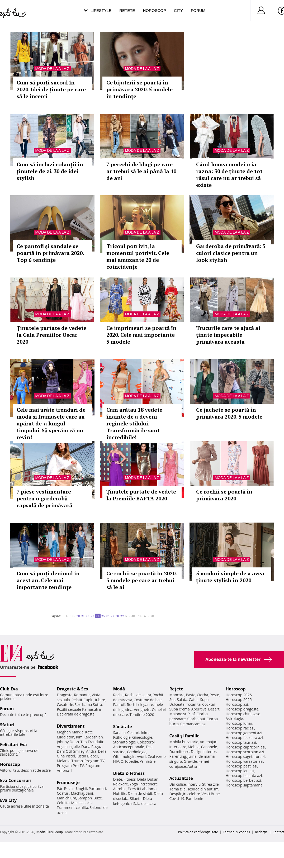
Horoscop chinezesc (243, 713)
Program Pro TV (70, 765)
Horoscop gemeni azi (244, 732)
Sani (89, 793)
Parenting (177, 756)
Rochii (69, 788)
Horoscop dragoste (242, 709)
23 (92, 616)
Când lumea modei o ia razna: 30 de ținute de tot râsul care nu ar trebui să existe (229, 174)
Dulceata (176, 704)
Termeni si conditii (236, 832)
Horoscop (154, 10)
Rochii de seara (138, 694)
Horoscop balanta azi (244, 775)
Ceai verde (157, 756)
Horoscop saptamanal (244, 785)
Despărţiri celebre (184, 793)
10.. (72, 616)
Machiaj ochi (82, 802)
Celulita (63, 802)
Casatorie (65, 704)
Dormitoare (179, 751)
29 (122, 616)
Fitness (130, 779)
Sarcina (119, 732)
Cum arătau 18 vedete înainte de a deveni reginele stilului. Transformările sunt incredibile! (134, 423)
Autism (193, 766)
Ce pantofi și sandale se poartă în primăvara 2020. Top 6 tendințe (50, 253)
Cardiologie (136, 751)
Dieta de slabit (140, 793)
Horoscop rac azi (240, 728)
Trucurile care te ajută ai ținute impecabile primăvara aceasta (228, 334)
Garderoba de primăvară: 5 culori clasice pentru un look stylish (231, 253)
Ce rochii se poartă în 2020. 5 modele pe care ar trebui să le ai (141, 580)
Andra (91, 751)
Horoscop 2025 (239, 699)
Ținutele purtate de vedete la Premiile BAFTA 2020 (141, 495)
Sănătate (122, 726)
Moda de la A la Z (52, 69)
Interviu (194, 784)
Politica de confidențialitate (198, 832)
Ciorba (202, 694)
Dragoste (64, 694)
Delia (102, 751)
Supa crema (179, 709)
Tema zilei (178, 788)
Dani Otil (64, 751)
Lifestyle (101, 10)
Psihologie (122, 737)
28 (117, 616)
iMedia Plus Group (49, 832)
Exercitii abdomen (143, 788)
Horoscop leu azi (240, 770)
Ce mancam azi (193, 723)
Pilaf (191, 713)
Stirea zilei (211, 784)
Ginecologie (142, 737)
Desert (213, 709)
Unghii (81, 788)
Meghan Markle (70, 731)
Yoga (134, 783)
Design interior (203, 751)
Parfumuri (97, 788)
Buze (97, 797)
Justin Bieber (87, 756)
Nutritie (119, 793)
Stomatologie (124, 742)
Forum (198, 10)
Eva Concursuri (15, 780)
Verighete (142, 709)
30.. (127, 616)
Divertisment (70, 726)
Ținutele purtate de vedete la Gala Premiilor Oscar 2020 (51, 334)
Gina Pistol (66, 756)
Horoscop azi (237, 704)
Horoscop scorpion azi (245, 751)
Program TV (94, 760)
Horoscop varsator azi (244, 761)
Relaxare (120, 783)
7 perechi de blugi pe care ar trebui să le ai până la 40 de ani (141, 171)
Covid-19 (176, 798)
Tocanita (193, 704)
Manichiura (66, 797)
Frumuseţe (68, 782)
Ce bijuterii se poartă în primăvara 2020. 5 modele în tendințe (139, 89)
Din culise (177, 784)
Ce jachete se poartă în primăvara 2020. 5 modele (229, 413)
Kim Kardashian (89, 737)
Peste (214, 694)
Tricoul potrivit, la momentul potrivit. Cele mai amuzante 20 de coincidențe (137, 256)
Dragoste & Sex (72, 689)
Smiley (79, 751)
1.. (67, 616)
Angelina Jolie (68, 746)
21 (82, 616)
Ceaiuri (133, 732)
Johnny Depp (68, 741)
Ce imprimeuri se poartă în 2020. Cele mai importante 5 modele (141, 334)
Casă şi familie (184, 736)
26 (107, 616)
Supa (204, 699)
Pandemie (194, 798)
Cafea (193, 699)
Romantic (82, 694)
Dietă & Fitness (129, 773)
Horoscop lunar (239, 723)
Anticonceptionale (128, 746)
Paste (190, 694)
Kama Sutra (92, 704)
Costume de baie (148, 699)
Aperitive (199, 709)
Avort (141, 756)
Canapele (209, 746)
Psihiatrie (148, 761)
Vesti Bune (211, 793)
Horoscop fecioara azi (244, 737)
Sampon (85, 797)
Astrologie (234, 718)
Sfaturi (7, 725)
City (178, 10)
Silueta (135, 798)
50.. (140, 616)
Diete (117, 779)
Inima (145, 732)
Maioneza (177, 713)
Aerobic (119, 788)
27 (112, 616)
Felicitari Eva (13, 744)
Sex (78, 704)
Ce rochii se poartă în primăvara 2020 (224, 495)
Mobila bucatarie (183, 741)
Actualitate (181, 778)
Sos (172, 699)
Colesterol (146, 742)
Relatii (76, 699)
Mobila (193, 746)
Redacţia (261, 832)
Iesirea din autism (203, 788)
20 (78, 616)
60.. (146, 616)
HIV (116, 761)
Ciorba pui (196, 718)
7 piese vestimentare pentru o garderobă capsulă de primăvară (44, 498)
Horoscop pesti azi (241, 766)
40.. (133, 616)
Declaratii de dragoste (75, 714)
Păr (60, 788)
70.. (152, 616)
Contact (278, 832)
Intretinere (148, 783)
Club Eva (9, 689)
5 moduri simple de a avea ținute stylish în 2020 (230, 577)
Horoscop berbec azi (243, 780)
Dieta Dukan (147, 779)
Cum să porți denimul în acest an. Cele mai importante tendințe (48, 580)
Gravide (190, 761)
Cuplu (88, 699)
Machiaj (77, 793)
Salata (182, 699)
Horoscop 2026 (239, 694)
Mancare (176, 694)
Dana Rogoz (91, 746)
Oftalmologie (124, 756)
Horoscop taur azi (241, 742)
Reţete (176, 689)
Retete (127, 10)
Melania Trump (70, 760)
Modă (119, 689)
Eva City (8, 800)
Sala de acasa (144, 803)
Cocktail (209, 704)
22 (87, 616)
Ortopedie (129, 761)
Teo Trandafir (92, 741)
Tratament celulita (72, 807)
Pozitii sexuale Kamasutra (79, 709)
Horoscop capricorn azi (245, 747)
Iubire (100, 699)
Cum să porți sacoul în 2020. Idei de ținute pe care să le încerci (51, 89)
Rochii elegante (140, 704)
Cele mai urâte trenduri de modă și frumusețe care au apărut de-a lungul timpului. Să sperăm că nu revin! (51, 423)
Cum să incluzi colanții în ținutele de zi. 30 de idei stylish (50, 171)
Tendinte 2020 (142, 714)
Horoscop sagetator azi (245, 756)
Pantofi (119, 704)
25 (103, 616)
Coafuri (63, 793)
